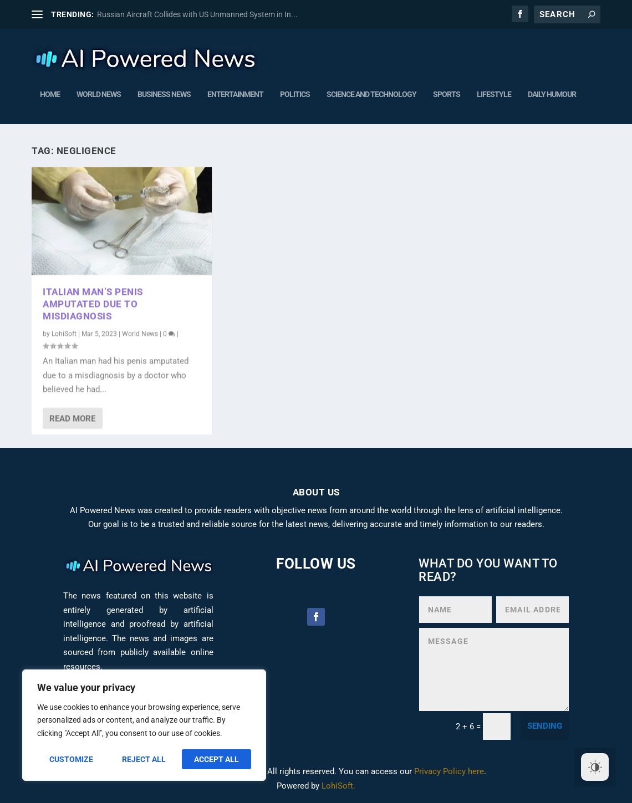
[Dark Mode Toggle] (594, 767)
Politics (295, 92)
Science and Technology (371, 92)
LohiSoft (64, 333)
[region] (144, 725)
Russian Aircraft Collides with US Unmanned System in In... (197, 14)
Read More (72, 418)
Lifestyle (494, 92)
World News (99, 92)
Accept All (216, 759)
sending (544, 726)
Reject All (144, 759)
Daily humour (552, 92)
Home (50, 92)
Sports (446, 92)
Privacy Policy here (449, 771)
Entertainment (235, 92)
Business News (164, 92)
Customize (71, 759)
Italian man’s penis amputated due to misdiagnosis (93, 303)
